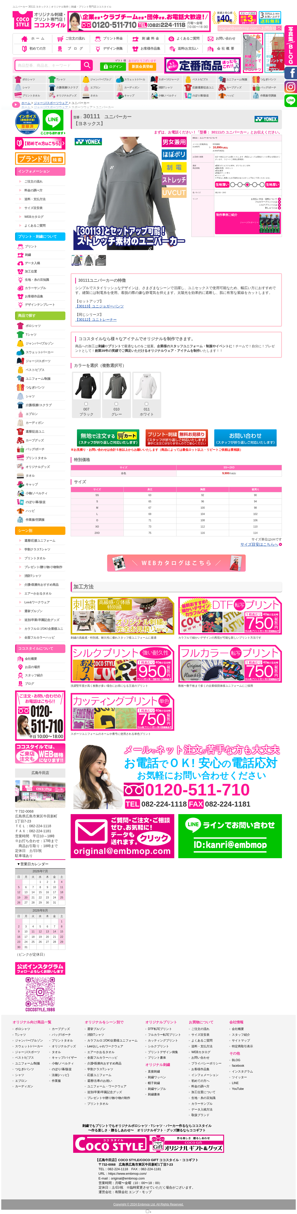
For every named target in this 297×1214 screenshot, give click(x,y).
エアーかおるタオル (35, 593)
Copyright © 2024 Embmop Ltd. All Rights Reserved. (148, 1204)
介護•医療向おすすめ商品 (39, 584)
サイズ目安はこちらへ (259, 544)
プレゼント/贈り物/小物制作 (40, 567)
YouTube (238, 1089)
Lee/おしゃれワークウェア (105, 1046)
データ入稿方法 (202, 1109)
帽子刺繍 (154, 1083)
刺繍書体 (154, 1094)
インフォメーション (205, 1075)
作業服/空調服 (264, 95)
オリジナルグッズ (62, 95)
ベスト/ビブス (196, 79)
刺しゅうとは (271, 207)
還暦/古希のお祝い (99, 1081)
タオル (90, 95)
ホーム (33, 38)
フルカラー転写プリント (164, 1034)
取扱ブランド (200, 1115)
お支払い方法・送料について (264, 199)
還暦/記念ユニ (30, 431)
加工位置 (26, 271)
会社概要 (220, 48)
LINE (235, 1083)
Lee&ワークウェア (34, 602)
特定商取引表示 (242, 1046)
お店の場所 (28, 667)
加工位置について (203, 1092)
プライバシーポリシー (206, 1063)
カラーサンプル (31, 288)
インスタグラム (242, 1071)
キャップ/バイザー (64, 1057)
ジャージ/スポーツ (33, 361)
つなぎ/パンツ (264, 79)
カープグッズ (229, 87)
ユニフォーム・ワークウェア (106, 1086)
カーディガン (127, 87)
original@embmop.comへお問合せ (250, 28)
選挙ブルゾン (31, 611)
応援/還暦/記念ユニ (199, 87)
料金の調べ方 (31, 190)
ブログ (70, 48)
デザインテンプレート (35, 304)
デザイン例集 (108, 48)
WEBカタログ (31, 217)
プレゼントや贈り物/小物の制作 (108, 1098)
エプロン (91, 87)
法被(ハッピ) (60, 1075)
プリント (26, 246)
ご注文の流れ (70, 38)
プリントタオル (27, 95)
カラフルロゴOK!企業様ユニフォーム (112, 1040)
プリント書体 (157, 1057)
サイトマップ (241, 1040)
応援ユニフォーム (99, 1075)
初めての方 (33, 48)
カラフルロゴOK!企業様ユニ (41, 629)
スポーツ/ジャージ (164, 79)
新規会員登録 (142, 66)
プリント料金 (108, 38)
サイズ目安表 (31, 208)
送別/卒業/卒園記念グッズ (39, 620)
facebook (238, 1065)
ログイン (113, 67)
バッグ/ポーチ (264, 87)
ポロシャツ (24, 79)
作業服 (56, 1081)
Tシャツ (56, 79)
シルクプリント (158, 1046)
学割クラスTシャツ (34, 549)
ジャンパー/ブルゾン (96, 82)
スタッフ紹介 (29, 675)
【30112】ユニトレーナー (96, 320)
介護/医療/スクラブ (63, 87)
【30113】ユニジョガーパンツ (99, 306)
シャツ (22, 87)
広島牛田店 (40, 773)
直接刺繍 (154, 1071)
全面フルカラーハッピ (37, 637)
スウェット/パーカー (130, 82)
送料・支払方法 (32, 199)
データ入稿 (28, 263)
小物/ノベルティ (163, 95)
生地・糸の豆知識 (32, 280)
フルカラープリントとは (266, 201)
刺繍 (23, 255)
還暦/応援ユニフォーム (37, 540)
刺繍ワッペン (157, 1077)
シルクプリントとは (268, 204)
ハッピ (226, 95)
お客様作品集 (145, 48)
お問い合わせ (220, 38)
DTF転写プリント (160, 1029)
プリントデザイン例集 (163, 1052)
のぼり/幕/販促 (196, 95)
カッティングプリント (163, 1040)
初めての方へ (200, 1081)
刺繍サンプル (157, 1089)
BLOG (236, 1060)
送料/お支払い (183, 48)
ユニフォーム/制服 (232, 79)
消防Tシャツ (161, 87)
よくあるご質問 (183, 38)
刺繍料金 (145, 38)
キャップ (125, 95)
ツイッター (239, 1077)
